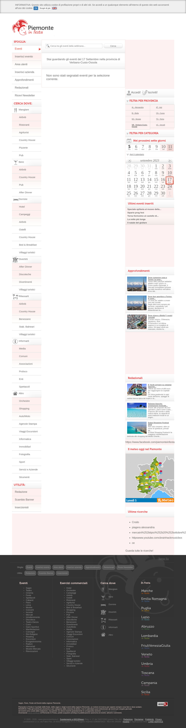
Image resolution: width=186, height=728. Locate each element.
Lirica (28, 605)
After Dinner (25, 192)
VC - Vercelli (160, 125)
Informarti (113, 627)
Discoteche (25, 274)
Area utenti (21, 64)
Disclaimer (139, 719)
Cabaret (29, 600)
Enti (21, 379)
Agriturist (24, 132)
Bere (111, 597)
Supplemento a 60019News (72, 719)
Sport (22, 461)
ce (133, 543)
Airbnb (22, 117)
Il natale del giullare (137, 222)
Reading (30, 636)
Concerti (30, 610)
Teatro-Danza (32, 622)
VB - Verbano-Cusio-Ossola (140, 126)
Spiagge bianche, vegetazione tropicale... (158, 405)
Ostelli (22, 229)
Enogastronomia (33, 641)
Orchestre (24, 401)
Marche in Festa (155, 591)
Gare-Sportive (32, 627)
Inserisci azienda (24, 72)
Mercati (29, 615)
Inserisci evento (24, 56)
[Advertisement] (150, 60)
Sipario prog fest (135, 212)
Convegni (30, 632)
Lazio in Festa (155, 619)
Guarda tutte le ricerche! (139, 550)
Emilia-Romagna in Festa (155, 600)
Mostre (29, 607)
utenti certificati (34, 713)
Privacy (158, 719)
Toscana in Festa (155, 674)
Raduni (29, 644)
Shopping (24, 408)
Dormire (112, 604)
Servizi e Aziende (28, 469)
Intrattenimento (33, 617)
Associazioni (26, 363)
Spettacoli (24, 386)
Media (22, 348)
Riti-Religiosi (32, 634)
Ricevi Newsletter (25, 95)
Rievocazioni (32, 651)
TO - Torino (160, 119)
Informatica (25, 439)
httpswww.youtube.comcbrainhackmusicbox (157, 537)
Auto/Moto (24, 416)
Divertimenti (25, 281)
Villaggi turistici (27, 252)
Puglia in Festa (155, 610)
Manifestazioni (32, 629)
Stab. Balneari (26, 326)
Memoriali (30, 646)
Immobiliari (25, 446)
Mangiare (113, 589)
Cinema (29, 593)
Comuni (23, 356)
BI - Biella (135, 113)
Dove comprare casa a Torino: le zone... (157, 278)
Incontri (29, 612)
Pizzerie (23, 147)
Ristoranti (24, 124)
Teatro (29, 590)
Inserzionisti (22, 507)
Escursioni (31, 639)
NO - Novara (136, 119)
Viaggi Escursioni (28, 431)
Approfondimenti (24, 79)
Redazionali (22, 87)
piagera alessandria (143, 527)
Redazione (21, 491)
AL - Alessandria (138, 107)
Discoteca (30, 619)
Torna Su (163, 558)
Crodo (135, 522)
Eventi (18, 48)
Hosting (126, 722)
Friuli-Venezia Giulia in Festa (155, 647)
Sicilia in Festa (155, 693)
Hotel (22, 206)
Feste (28, 595)
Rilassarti (113, 619)
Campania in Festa (155, 683)
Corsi (28, 624)
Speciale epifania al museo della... (144, 209)
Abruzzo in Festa (155, 628)
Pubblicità (149, 719)
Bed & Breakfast (28, 244)
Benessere (25, 319)
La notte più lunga (136, 219)
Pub (21, 155)
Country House (27, 140)
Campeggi (24, 214)
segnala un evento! (109, 711)
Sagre (29, 588)
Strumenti (24, 477)
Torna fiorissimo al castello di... (143, 216)
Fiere (28, 602)
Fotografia (24, 454)
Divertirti (112, 612)
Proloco (23, 371)
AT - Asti (159, 107)
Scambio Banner (24, 499)
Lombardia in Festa (155, 637)
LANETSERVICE (155, 722)
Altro (111, 635)
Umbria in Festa (155, 665)
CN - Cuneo (160, 113)
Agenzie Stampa (28, 423)
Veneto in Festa (155, 656)
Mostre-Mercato (33, 649)
